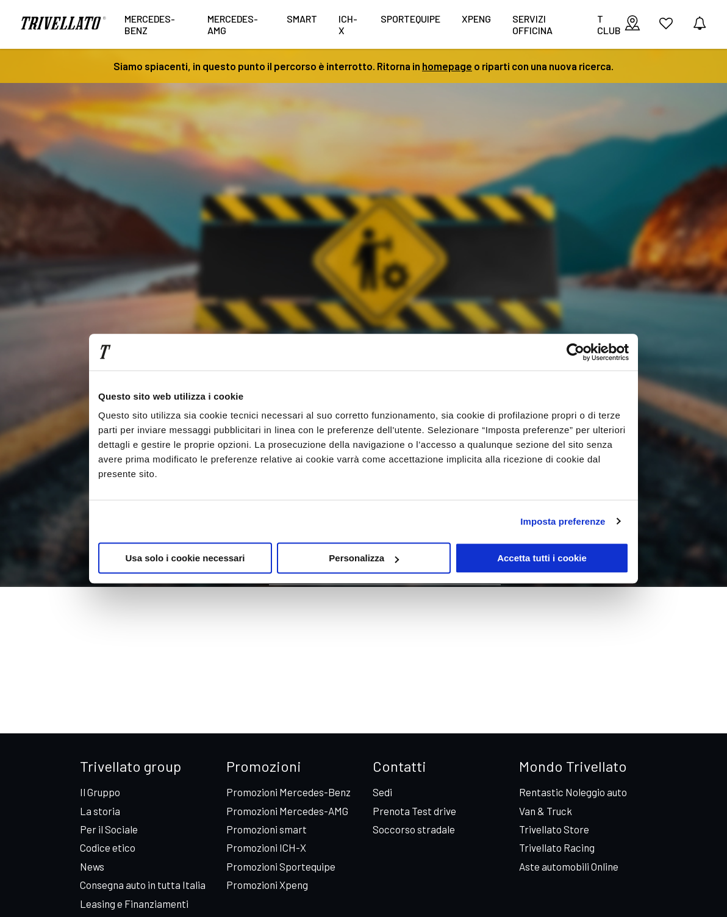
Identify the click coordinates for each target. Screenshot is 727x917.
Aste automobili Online (568, 866)
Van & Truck (545, 811)
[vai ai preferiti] (666, 28)
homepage (447, 66)
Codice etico (107, 847)
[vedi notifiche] (699, 24)
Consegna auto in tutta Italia (143, 885)
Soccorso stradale (414, 829)
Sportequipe (410, 18)
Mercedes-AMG (232, 24)
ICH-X (347, 24)
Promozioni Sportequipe (280, 866)
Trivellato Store (554, 829)
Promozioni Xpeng (267, 885)
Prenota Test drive (414, 811)
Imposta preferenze (562, 521)
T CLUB (609, 24)
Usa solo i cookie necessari (185, 558)
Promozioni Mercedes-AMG (287, 811)
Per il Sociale (109, 829)
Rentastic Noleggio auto (573, 792)
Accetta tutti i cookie (542, 558)
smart (302, 18)
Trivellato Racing (557, 847)
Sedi (382, 792)
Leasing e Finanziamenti (134, 903)
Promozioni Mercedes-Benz (288, 792)
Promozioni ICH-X (266, 847)
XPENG (476, 18)
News (92, 866)
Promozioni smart (266, 829)
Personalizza (364, 558)
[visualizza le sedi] (632, 24)
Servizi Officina (532, 24)
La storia (100, 811)
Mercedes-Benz (149, 24)
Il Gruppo (100, 792)
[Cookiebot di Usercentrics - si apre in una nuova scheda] (575, 352)
